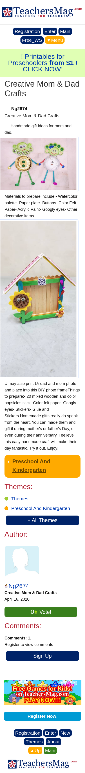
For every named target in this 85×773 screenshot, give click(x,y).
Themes (19, 498)
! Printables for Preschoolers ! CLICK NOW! (42, 63)
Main (65, 31)
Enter (50, 31)
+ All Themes (42, 520)
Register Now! (42, 716)
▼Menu (55, 40)
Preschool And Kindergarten (40, 508)
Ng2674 (19, 586)
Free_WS (32, 40)
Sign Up (42, 656)
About (53, 741)
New (65, 733)
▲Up (35, 750)
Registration (27, 31)
